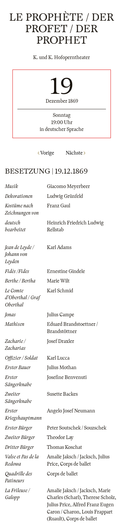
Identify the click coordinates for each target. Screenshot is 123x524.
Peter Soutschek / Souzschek (76, 427)
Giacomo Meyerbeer (68, 186)
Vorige (46, 153)
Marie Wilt (58, 280)
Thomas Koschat (64, 447)
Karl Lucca (58, 358)
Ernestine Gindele (66, 271)
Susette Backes (62, 394)
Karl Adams (59, 247)
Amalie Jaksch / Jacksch (71, 456)
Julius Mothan (61, 367)
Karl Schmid (60, 290)
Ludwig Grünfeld (65, 196)
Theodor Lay (60, 437)
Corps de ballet (75, 464)
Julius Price (58, 504)
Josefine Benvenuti (67, 377)
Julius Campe (60, 314)
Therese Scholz (99, 497)
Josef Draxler (60, 341)
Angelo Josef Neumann (71, 410)
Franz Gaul (58, 205)
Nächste (75, 153)
